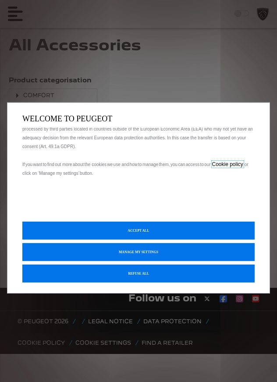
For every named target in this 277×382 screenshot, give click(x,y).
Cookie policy (227, 164)
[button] (138, 252)
